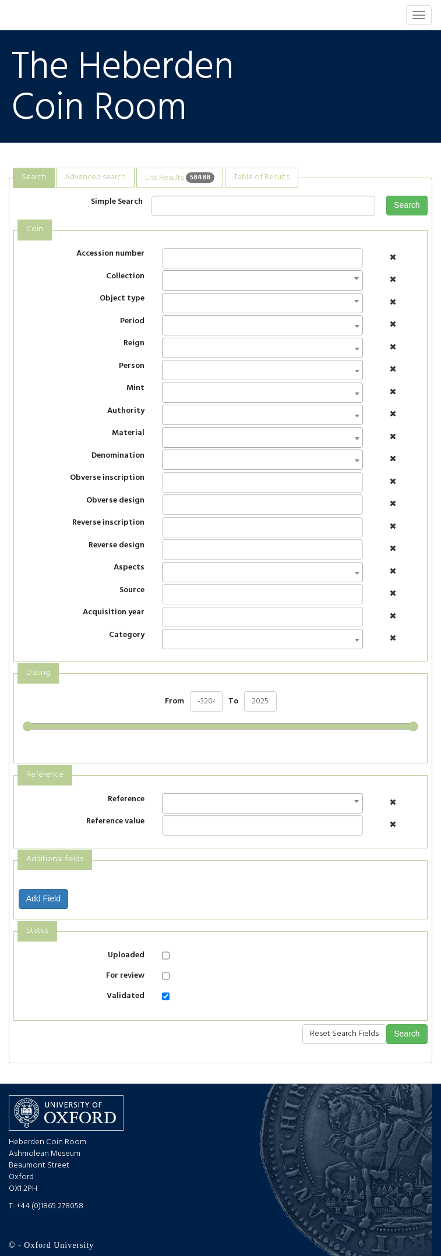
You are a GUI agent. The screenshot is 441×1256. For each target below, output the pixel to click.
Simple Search (117, 201)
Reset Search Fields (344, 1034)
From (174, 701)
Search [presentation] (34, 177)
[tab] (34, 178)
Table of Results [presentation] (262, 177)
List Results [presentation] (179, 177)
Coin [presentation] (34, 229)
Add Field (43, 898)
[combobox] (262, 280)
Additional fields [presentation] (54, 859)
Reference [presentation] (44, 774)
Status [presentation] (37, 930)
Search (406, 205)
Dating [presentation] (38, 673)
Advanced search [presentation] (95, 177)
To (233, 701)
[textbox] (168, 329)
